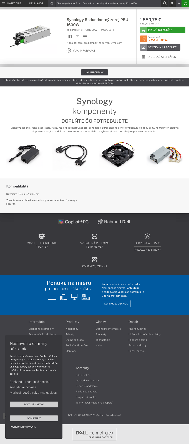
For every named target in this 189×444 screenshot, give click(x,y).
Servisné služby (137, 345)
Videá (99, 345)
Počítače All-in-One (77, 345)
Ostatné (88, 3)
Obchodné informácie (108, 328)
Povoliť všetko (34, 404)
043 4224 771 (84, 375)
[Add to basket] (162, 30)
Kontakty (82, 368)
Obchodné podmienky (41, 328)
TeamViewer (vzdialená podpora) (94, 402)
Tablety (70, 334)
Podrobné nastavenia (23, 427)
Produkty (72, 321)
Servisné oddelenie (87, 386)
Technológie (103, 339)
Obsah (133, 321)
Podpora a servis (137, 339)
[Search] (164, 3)
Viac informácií (94, 72)
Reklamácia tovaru (86, 391)
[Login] (172, 3)
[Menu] (12, 3)
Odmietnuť (34, 418)
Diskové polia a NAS (68, 3)
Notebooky (72, 328)
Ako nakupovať (137, 328)
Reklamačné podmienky (42, 334)
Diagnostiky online (86, 397)
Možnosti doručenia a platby (144, 334)
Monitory (71, 350)
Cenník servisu (136, 350)
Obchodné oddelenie (88, 380)
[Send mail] (77, 36)
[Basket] (185, 3)
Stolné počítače (75, 339)
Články (101, 321)
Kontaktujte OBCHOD (116, 303)
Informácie (37, 321)
